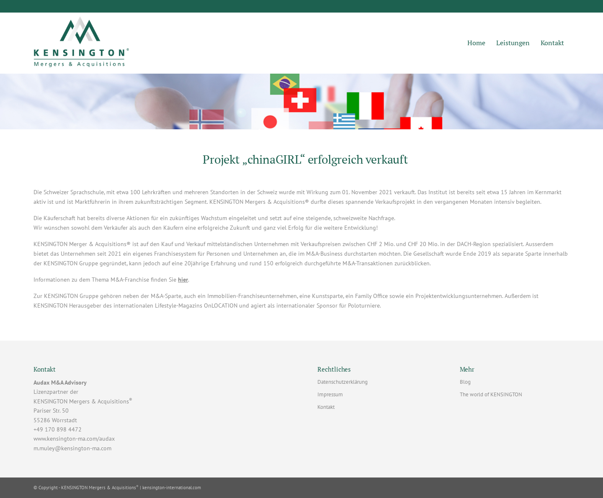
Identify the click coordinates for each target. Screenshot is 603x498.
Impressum (330, 394)
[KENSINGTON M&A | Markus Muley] (81, 43)
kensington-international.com (171, 487)
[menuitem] (476, 43)
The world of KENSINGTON (491, 394)
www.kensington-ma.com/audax (74, 438)
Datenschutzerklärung (342, 381)
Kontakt (326, 407)
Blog (465, 381)
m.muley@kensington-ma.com (72, 448)
